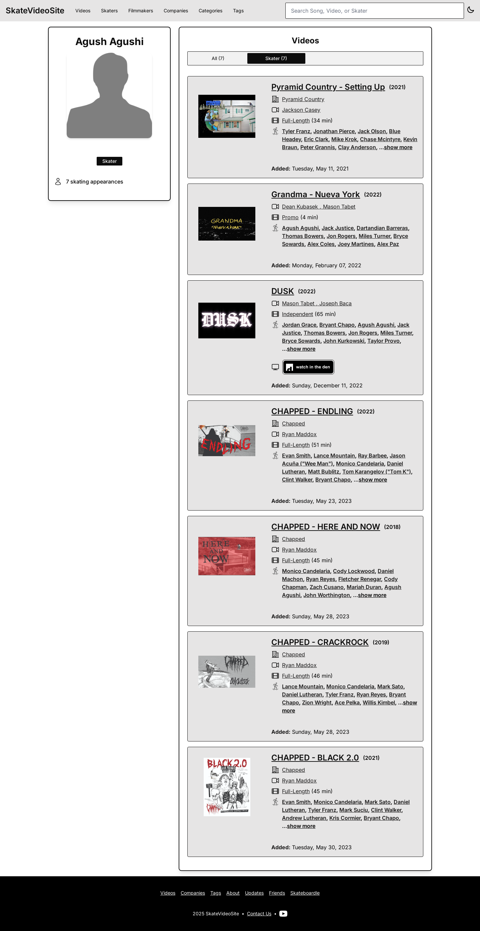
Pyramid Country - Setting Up (328, 87)
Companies (176, 10)
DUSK (282, 291)
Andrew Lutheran (304, 818)
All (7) (218, 58)
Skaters (109, 10)
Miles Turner (374, 236)
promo (290, 217)
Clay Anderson (357, 147)
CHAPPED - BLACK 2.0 (315, 757)
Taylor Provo (383, 340)
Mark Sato (390, 686)
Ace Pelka (347, 702)
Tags (238, 10)
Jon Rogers (341, 236)
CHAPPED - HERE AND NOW (325, 527)
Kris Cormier (345, 818)
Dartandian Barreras (382, 228)
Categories (210, 10)
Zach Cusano (327, 587)
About (233, 893)
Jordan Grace (299, 324)
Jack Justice (338, 228)
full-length (296, 120)
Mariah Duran (364, 587)
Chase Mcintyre (380, 139)
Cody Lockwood (354, 571)
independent (297, 314)
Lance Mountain (334, 455)
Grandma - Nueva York (315, 194)
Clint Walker (297, 479)
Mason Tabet (339, 206)
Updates (254, 893)
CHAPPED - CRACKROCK (320, 642)
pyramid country (303, 99)
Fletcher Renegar (359, 579)
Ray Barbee (372, 455)
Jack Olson (372, 131)
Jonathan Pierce (334, 131)
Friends (277, 893)
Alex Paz (388, 244)
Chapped (293, 423)
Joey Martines (356, 244)
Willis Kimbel (379, 702)
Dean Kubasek (300, 206)
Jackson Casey (301, 109)
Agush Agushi (300, 228)
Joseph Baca (335, 303)
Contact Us (259, 913)
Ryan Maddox (299, 434)
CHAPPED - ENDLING (312, 411)
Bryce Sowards (301, 340)
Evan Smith (296, 455)
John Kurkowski (343, 340)
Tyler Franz (296, 131)
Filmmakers (140, 10)
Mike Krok (344, 139)
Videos (82, 10)
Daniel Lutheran (302, 694)
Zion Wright (317, 702)
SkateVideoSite (35, 10)
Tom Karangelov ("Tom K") (376, 471)
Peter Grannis (317, 147)
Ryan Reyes (320, 579)
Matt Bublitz (323, 471)
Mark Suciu (353, 810)
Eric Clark (316, 139)
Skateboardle (305, 893)
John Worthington (326, 595)
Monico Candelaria (360, 463)
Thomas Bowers (303, 236)
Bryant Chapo (337, 324)
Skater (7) (276, 58)
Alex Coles (321, 244)
